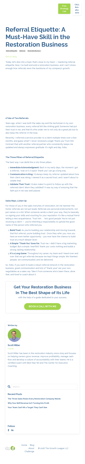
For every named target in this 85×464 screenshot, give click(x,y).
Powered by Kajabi (74, 458)
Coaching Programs (51, 8)
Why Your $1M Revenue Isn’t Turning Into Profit (28, 403)
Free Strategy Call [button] (64, 8)
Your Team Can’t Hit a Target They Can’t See (27, 407)
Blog (17, 8)
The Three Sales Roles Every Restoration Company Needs (34, 399)
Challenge (34, 8)
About (24, 8)
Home (9, 8)
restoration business (34, 51)
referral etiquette (11, 51)
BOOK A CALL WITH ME (42, 306)
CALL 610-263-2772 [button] (77, 9)
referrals (22, 51)
